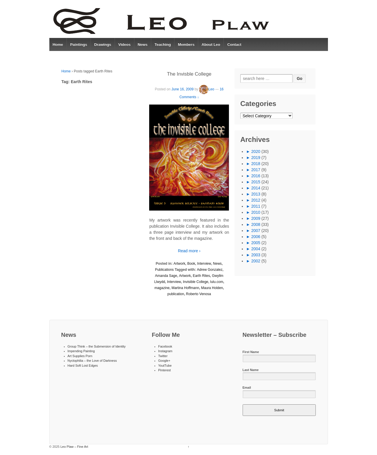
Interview (204, 264)
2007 (255, 230)
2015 (255, 182)
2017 (255, 169)
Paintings (78, 44)
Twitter (162, 356)
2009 (255, 218)
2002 (255, 261)
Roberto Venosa (198, 294)
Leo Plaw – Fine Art (73, 446)
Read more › (189, 250)
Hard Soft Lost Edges (83, 365)
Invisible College (195, 282)
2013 (255, 194)
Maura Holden (212, 288)
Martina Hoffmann (185, 288)
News (142, 44)
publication (175, 294)
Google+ (164, 360)
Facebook (165, 346)
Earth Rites (201, 276)
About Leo (211, 44)
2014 (255, 188)
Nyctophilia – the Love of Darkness (92, 360)
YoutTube (165, 365)
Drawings (102, 44)
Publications (164, 270)
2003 (255, 255)
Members (186, 44)
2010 (255, 212)
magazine (161, 288)
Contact (234, 44)
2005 (255, 242)
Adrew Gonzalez (209, 270)
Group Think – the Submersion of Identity (97, 346)
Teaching (163, 44)
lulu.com (216, 282)
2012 (255, 200)
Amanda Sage (166, 276)
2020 (255, 151)
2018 (255, 163)
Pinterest (164, 370)
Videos (124, 44)
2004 (255, 248)
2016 (255, 175)
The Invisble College (189, 74)
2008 (255, 224)
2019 (255, 157)
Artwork (179, 264)
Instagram (165, 351)
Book (191, 264)
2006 (255, 236)
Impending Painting (81, 351)
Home (58, 44)
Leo (206, 89)
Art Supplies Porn (80, 356)
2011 (255, 206)
